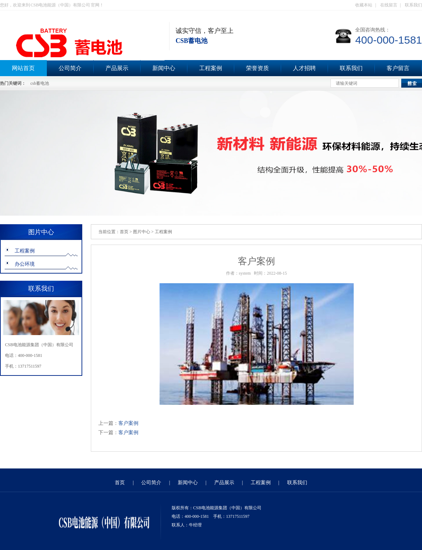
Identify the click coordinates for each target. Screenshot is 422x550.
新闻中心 (163, 68)
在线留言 (388, 5)
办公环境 (25, 264)
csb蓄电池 (39, 83)
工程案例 (210, 68)
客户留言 (398, 68)
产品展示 (117, 68)
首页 (124, 231)
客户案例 (128, 423)
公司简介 (70, 68)
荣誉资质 (257, 68)
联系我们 (413, 5)
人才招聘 (304, 68)
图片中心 (141, 231)
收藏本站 (363, 5)
